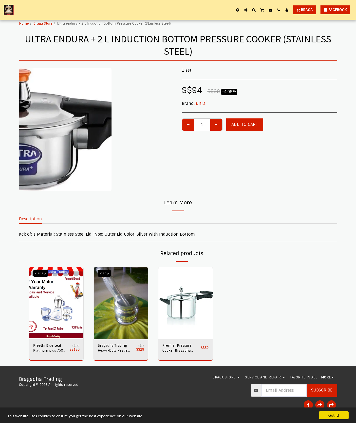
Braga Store (43, 23)
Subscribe (321, 390)
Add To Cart (244, 124)
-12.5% (104, 273)
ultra (201, 103)
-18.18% (40, 273)
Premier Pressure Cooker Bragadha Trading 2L (176, 348)
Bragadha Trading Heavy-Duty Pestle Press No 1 (113, 348)
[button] (246, 10)
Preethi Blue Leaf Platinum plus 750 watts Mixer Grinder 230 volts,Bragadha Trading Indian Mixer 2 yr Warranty (50, 348)
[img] (56, 303)
